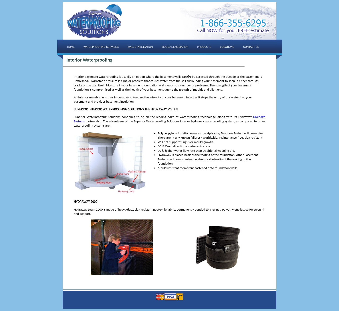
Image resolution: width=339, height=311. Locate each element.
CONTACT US (251, 47)
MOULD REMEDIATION (175, 47)
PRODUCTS (204, 47)
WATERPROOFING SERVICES (101, 47)
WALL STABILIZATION (140, 47)
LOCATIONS (227, 47)
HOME (71, 47)
